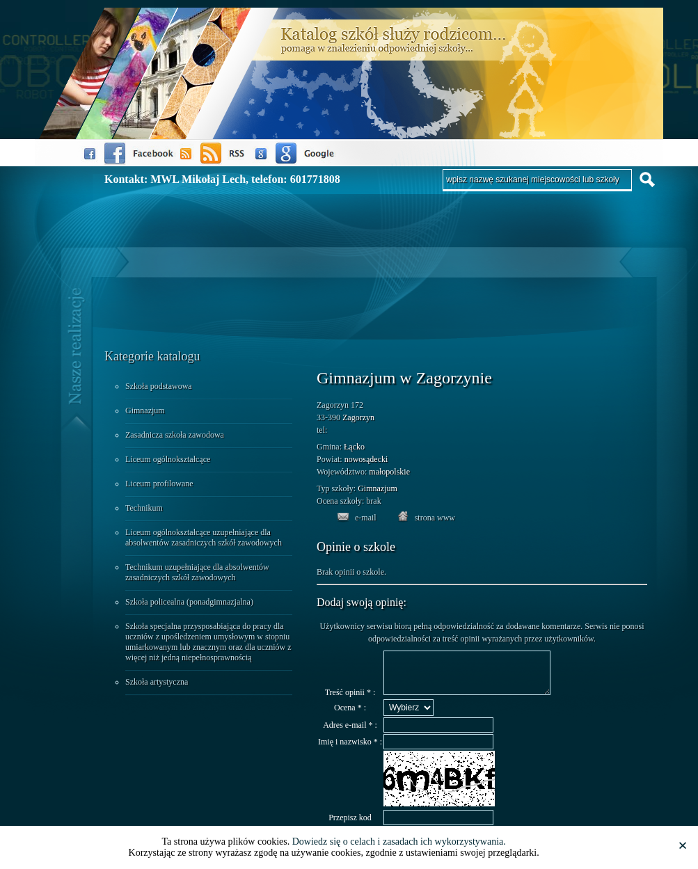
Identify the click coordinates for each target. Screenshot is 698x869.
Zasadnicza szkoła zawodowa (174, 435)
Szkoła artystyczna (156, 682)
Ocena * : (350, 716)
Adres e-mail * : (350, 733)
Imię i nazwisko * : (350, 750)
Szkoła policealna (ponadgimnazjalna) (189, 602)
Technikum (144, 508)
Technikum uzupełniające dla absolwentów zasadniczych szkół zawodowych (197, 572)
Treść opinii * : (350, 700)
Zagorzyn (358, 417)
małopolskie (389, 472)
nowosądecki (366, 459)
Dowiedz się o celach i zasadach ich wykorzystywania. (399, 841)
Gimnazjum (145, 410)
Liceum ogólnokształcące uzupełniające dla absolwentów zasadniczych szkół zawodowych (203, 537)
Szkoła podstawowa (158, 386)
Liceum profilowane (159, 483)
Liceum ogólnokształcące (167, 459)
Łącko (354, 447)
